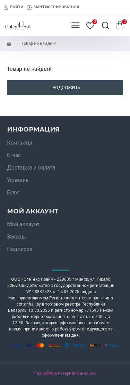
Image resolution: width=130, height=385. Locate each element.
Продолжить (65, 87)
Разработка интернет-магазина (65, 373)
